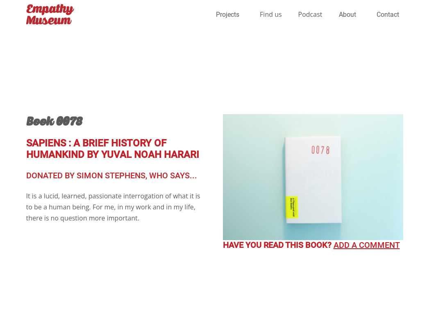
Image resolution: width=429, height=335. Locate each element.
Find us (271, 14)
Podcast (310, 14)
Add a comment (367, 245)
